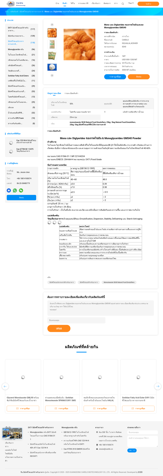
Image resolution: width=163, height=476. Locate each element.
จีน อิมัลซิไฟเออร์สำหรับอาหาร (32, 472)
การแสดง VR (10, 439)
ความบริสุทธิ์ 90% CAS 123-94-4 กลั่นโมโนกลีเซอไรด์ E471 (76, 442)
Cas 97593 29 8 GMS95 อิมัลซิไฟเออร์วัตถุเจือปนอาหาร (77, 451)
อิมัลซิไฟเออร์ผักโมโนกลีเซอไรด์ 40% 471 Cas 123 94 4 (42, 446)
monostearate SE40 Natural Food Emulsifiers (119, 282)
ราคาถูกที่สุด (115, 76)
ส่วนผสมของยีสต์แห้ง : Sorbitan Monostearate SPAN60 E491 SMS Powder (60, 400)
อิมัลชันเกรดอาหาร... (21, 36)
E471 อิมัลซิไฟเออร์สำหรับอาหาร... (21, 29)
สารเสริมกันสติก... (21, 123)
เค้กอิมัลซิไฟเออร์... (21, 65)
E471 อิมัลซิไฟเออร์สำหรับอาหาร (41, 427)
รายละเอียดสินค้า (71, 93)
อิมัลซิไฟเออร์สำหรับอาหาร (89, 282)
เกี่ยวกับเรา (9, 443)
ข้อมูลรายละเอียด (54, 93)
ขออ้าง (148, 4)
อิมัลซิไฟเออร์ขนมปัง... (21, 86)
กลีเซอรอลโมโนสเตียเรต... (21, 60)
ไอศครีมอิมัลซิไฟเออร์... (21, 96)
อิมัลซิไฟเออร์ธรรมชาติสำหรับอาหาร (62, 282)
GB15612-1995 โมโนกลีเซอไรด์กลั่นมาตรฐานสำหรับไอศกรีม (76, 434)
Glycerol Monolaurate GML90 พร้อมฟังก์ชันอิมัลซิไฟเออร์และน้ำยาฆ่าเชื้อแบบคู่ (23, 400)
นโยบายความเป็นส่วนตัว (13, 459)
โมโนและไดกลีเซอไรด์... (21, 54)
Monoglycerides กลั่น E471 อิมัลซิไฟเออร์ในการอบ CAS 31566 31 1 (43, 435)
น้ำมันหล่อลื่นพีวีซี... (21, 113)
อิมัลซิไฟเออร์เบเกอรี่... (21, 91)
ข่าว (6, 446)
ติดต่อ (21, 198)
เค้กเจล (21, 107)
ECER (140, 472)
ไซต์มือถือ (9, 454)
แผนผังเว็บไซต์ (11, 450)
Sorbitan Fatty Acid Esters (21, 75)
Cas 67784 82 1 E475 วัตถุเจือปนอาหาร (24, 150)
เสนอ (59, 328)
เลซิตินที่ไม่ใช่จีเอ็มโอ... (21, 80)
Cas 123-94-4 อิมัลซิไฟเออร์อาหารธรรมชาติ (26, 141)
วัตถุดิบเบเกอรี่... (21, 71)
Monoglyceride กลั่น (21, 49)
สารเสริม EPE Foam (21, 118)
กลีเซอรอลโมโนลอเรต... (21, 102)
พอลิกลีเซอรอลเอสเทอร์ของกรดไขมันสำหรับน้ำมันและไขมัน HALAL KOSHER (99, 400)
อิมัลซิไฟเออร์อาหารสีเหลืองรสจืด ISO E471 (43, 454)
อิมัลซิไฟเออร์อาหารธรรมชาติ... (21, 42)
